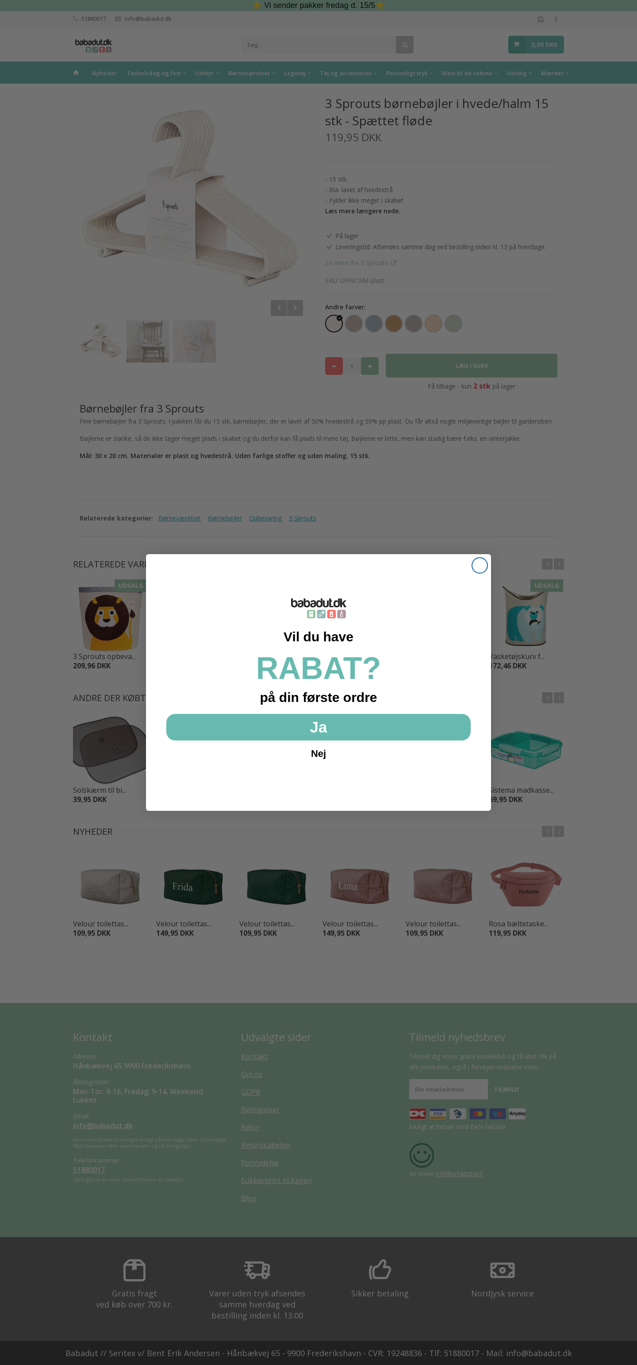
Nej (318, 753)
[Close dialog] (479, 565)
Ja (318, 727)
